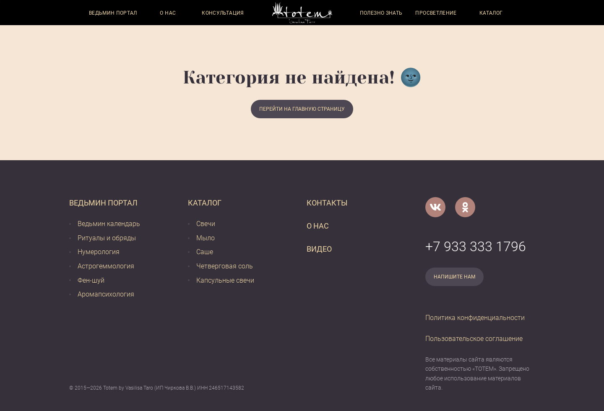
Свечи (205, 224)
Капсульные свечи (225, 280)
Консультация (223, 13)
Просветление (435, 13)
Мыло (205, 238)
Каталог (491, 13)
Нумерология (99, 252)
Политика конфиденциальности (475, 318)
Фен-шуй (91, 280)
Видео (319, 249)
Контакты (327, 202)
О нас (168, 13)
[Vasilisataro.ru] (302, 12)
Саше (204, 252)
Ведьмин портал (113, 13)
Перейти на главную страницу (302, 109)
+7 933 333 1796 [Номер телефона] (475, 247)
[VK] (435, 207)
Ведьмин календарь (109, 224)
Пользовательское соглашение (474, 339)
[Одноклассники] (465, 207)
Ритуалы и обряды (107, 238)
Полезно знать (381, 13)
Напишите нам (454, 277)
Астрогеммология (106, 266)
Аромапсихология (106, 294)
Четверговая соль (224, 266)
